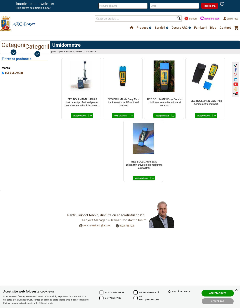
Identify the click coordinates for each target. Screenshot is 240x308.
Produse (142, 27)
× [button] (236, 290)
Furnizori (200, 27)
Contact (225, 27)
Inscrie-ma (210, 5)
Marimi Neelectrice (74, 51)
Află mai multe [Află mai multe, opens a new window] (46, 303)
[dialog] (120, 297)
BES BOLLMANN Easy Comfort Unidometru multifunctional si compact (164, 102)
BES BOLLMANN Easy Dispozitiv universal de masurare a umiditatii (144, 164)
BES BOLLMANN (14, 73)
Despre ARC (180, 27)
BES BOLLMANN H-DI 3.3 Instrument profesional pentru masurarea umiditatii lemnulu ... (82, 102)
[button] (177, 295)
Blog (213, 27)
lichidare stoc (209, 18)
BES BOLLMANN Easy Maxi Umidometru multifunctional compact (123, 102)
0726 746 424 (127, 225)
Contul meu (230, 18)
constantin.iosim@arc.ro (96, 225)
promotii (190, 18)
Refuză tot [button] (217, 301)
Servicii (160, 27)
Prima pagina (57, 51)
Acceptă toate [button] (217, 293)
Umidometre (91, 51)
